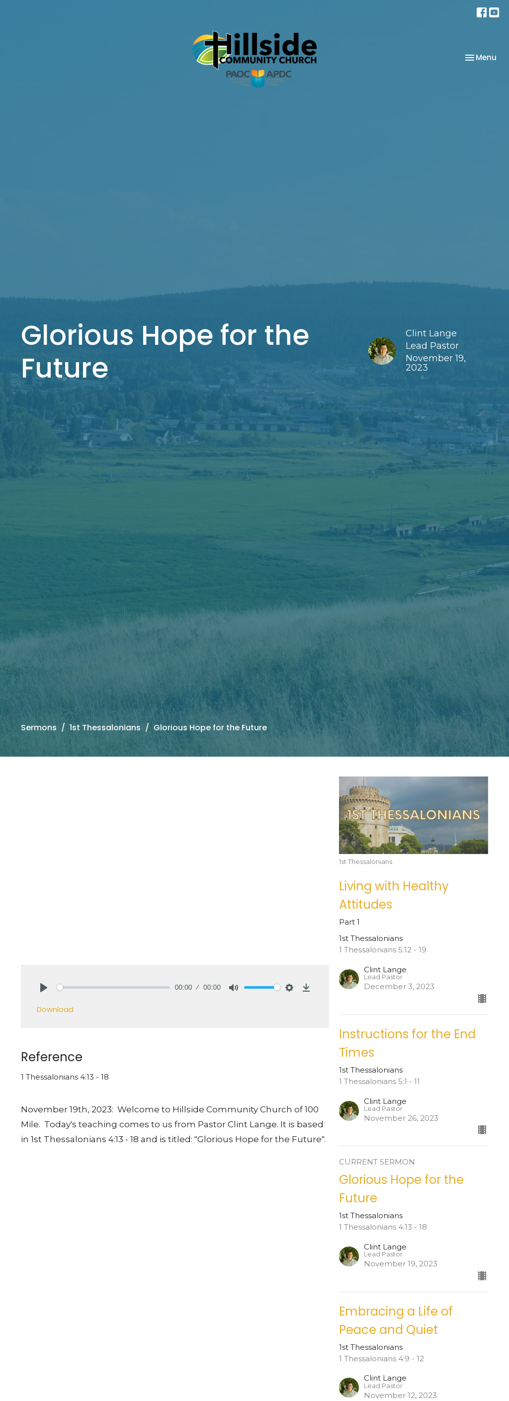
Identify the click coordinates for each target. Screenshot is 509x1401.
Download (55, 1009)
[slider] (113, 987)
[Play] (44, 988)
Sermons (39, 727)
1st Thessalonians (105, 727)
